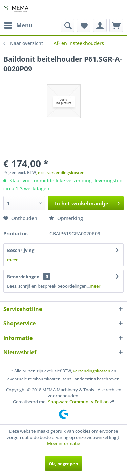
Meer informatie (63, 443)
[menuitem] (18, 25)
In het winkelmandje (87, 202)
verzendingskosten (91, 371)
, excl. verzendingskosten (60, 172)
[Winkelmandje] (116, 25)
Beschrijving (20, 250)
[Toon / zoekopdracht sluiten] (67, 25)
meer (12, 260)
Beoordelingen (23, 276)
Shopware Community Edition (78, 402)
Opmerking (66, 218)
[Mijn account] (100, 25)
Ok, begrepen (63, 463)
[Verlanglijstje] (83, 25)
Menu (18, 24)
